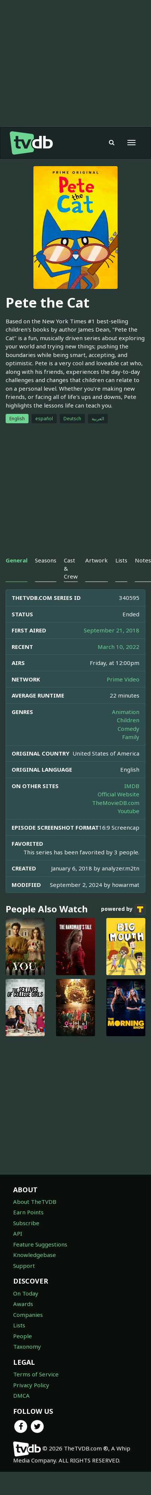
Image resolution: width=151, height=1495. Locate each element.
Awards (23, 1304)
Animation (125, 712)
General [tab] (16, 560)
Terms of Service (36, 1374)
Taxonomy (27, 1346)
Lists (19, 1325)
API (17, 1233)
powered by (123, 909)
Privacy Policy (31, 1385)
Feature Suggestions (40, 1244)
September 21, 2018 (111, 630)
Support (24, 1265)
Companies (28, 1314)
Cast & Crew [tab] (71, 568)
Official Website (118, 794)
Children (128, 720)
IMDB (131, 786)
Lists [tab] (121, 560)
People (22, 1336)
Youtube (128, 811)
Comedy (128, 728)
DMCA (21, 1395)
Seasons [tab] (45, 560)
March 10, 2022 (118, 646)
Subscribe (26, 1223)
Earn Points (28, 1212)
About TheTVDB (34, 1201)
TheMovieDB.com (115, 802)
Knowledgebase (34, 1254)
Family (130, 737)
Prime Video (123, 679)
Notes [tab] (143, 560)
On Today (25, 1293)
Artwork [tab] (96, 560)
